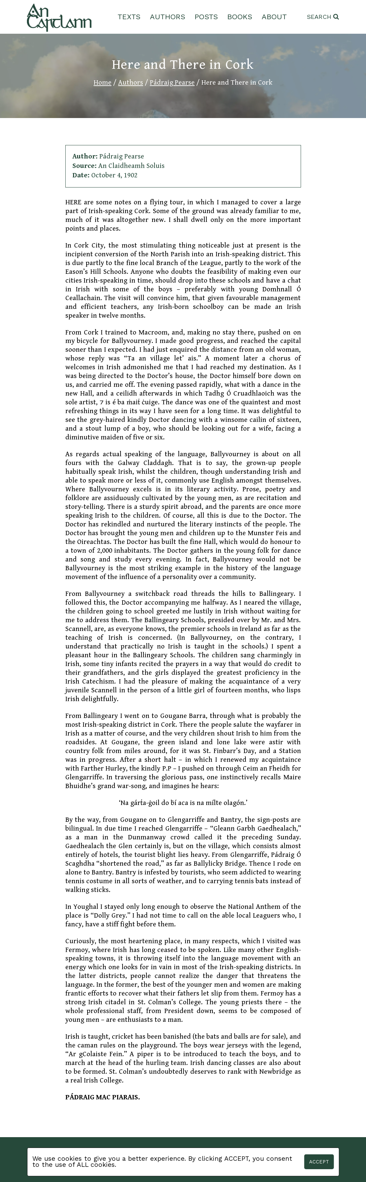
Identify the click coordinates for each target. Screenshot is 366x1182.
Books (239, 16)
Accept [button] (319, 1162)
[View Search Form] (323, 17)
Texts (129, 16)
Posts (206, 16)
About (274, 16)
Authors (167, 16)
